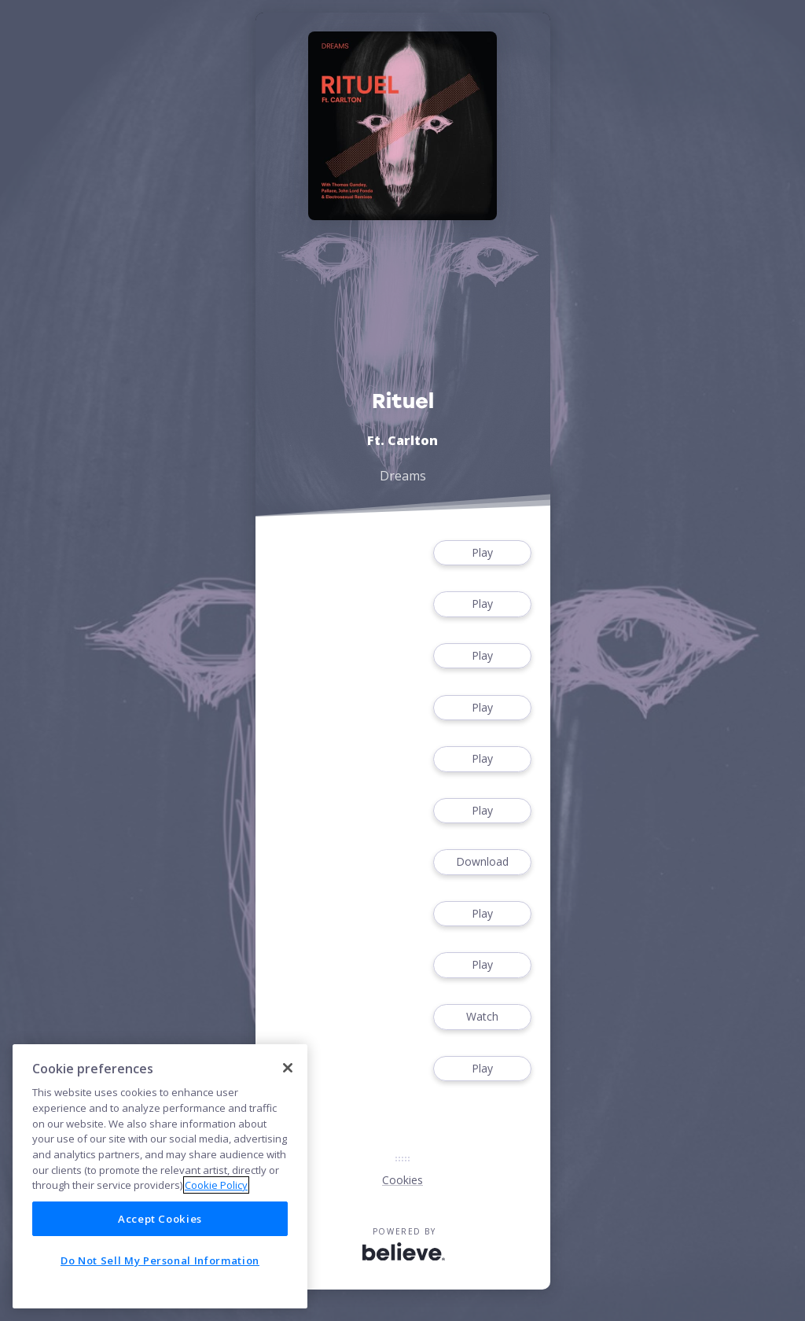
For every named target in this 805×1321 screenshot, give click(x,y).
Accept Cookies (160, 1219)
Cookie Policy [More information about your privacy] (216, 1185)
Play (482, 553)
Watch (482, 1017)
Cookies (402, 1179)
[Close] (287, 1068)
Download (482, 862)
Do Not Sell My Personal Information (160, 1260)
